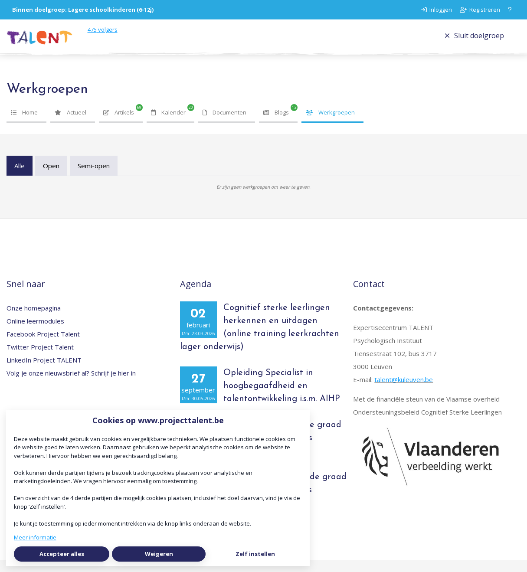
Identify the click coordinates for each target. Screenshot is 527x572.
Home (24, 124)
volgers (123, 35)
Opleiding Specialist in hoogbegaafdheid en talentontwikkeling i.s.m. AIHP (281, 397)
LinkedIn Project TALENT (44, 371)
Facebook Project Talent (43, 345)
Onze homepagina (34, 319)
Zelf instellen (255, 554)
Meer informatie (35, 537)
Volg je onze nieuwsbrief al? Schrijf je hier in (71, 384)
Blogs (276, 124)
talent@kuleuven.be (403, 391)
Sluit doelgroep (474, 41)
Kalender (168, 124)
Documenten (224, 124)
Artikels (118, 124)
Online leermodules (35, 332)
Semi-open (94, 177)
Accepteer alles (61, 554)
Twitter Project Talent (40, 358)
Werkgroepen (330, 124)
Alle (19, 177)
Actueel (70, 124)
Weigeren (159, 554)
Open (51, 177)
